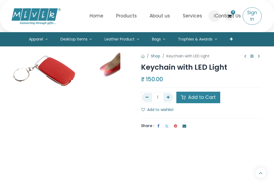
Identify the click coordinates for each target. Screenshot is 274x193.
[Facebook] (158, 126)
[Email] (184, 126)
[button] (214, 16)
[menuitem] (96, 16)
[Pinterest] (175, 126)
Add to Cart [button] (198, 97)
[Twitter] (167, 126)
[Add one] (168, 97)
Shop (155, 56)
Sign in (252, 15)
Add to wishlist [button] (157, 109)
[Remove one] (147, 97)
